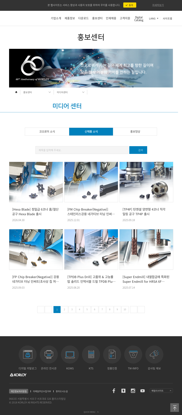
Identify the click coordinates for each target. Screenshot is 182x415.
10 (125, 309)
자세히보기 (158, 5)
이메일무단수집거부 (42, 391)
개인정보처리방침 (19, 391)
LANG (152, 18)
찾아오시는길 (62, 391)
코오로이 (25, 18)
